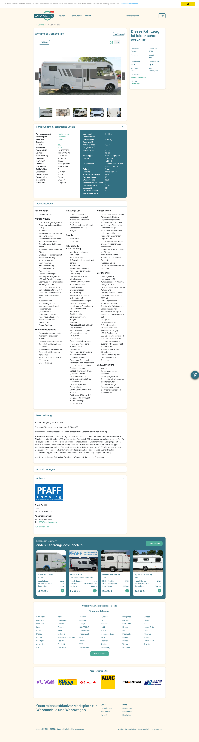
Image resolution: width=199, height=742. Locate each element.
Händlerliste (105, 711)
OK (188, 4)
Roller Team (149, 641)
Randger (40, 641)
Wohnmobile (63, 136)
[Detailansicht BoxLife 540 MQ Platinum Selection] (83, 573)
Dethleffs (40, 623)
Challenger (62, 620)
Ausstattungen (44, 203)
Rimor (81, 641)
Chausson (83, 620)
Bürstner (104, 617)
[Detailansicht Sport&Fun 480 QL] (51, 573)
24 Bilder (44, 42)
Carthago (40, 620)
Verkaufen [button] (75, 15)
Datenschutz (130, 729)
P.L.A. (103, 637)
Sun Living (40, 644)
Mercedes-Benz (107, 634)
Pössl (146, 637)
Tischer (104, 644)
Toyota (147, 644)
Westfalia (126, 647)
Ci (102, 620)
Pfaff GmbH (135, 84)
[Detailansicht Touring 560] (115, 573)
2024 (60, 147)
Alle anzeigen (154, 543)
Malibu (39, 634)
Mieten (88, 15)
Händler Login (127, 708)
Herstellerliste (106, 708)
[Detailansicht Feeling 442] (148, 573)
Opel (81, 637)
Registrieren (127, 711)
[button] (37, 76)
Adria (60, 617)
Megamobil (84, 634)
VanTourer (62, 647)
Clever (147, 620)
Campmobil (127, 617)
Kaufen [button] (62, 15)
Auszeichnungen (45, 469)
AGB (120, 729)
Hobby (103, 627)
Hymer (125, 627)
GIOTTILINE (84, 627)
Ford (38, 627)
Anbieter (41, 478)
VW (37, 647)
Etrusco (104, 623)
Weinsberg (105, 647)
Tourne (125, 644)
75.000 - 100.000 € (138, 77)
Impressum (156, 729)
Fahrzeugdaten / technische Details (55, 126)
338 (59, 145)
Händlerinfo (126, 715)
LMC (124, 630)
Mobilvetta (126, 634)
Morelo (39, 637)
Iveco (60, 630)
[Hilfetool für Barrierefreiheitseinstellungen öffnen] (195, 375)
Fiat (145, 623)
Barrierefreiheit (143, 729)
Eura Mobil (126, 623)
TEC (81, 644)
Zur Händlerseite (42, 527)
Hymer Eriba (149, 627)
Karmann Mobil (85, 630)
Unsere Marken (99, 653)
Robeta (125, 641)
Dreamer (61, 623)
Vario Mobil (84, 647)
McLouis (61, 634)
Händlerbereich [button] (132, 15)
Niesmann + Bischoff (66, 637)
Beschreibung (44, 415)
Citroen (125, 620)
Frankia (61, 627)
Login (162, 15)
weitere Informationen (142, 4)
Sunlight (61, 644)
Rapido (61, 641)
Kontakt (104, 715)
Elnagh (82, 623)
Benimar (82, 617)
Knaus (103, 630)
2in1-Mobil (40, 617)
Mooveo (147, 634)
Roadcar (104, 641)
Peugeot (126, 637)
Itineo (38, 630)
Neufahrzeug (63, 134)
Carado (61, 139)
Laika (146, 630)
